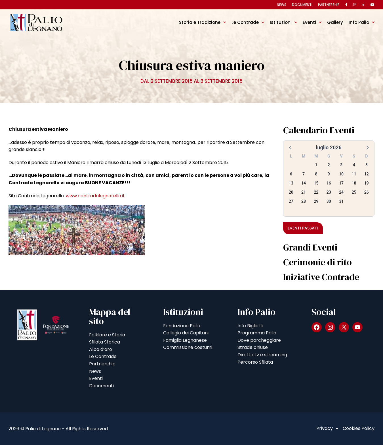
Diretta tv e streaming (262, 354)
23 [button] (329, 192)
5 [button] (366, 165)
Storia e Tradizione (199, 22)
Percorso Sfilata (255, 362)
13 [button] (291, 183)
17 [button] (341, 183)
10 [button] (341, 174)
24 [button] (341, 192)
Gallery (335, 22)
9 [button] (329, 174)
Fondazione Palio (181, 325)
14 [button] (303, 183)
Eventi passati (303, 228)
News (281, 4)
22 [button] (316, 192)
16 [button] (329, 183)
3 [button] (341, 165)
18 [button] (354, 183)
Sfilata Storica (104, 342)
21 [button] (303, 192)
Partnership (329, 4)
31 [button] (341, 201)
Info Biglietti (250, 325)
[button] (290, 147)
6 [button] (291, 174)
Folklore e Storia (107, 335)
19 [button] (366, 183)
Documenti (302, 4)
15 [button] (316, 183)
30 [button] (329, 201)
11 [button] (354, 174)
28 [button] (303, 201)
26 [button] (366, 192)
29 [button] (316, 201)
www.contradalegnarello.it (95, 196)
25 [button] (354, 192)
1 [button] (316, 165)
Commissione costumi (187, 347)
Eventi (309, 22)
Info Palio (359, 22)
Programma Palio (256, 333)
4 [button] (354, 165)
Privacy (324, 428)
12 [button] (366, 174)
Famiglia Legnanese (185, 340)
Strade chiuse (252, 347)
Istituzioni (281, 22)
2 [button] (329, 165)
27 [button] (291, 201)
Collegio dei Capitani (186, 333)
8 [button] (316, 174)
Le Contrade (245, 22)
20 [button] (291, 192)
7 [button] (303, 174)
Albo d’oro (100, 349)
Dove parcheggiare (259, 340)
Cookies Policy (358, 428)
